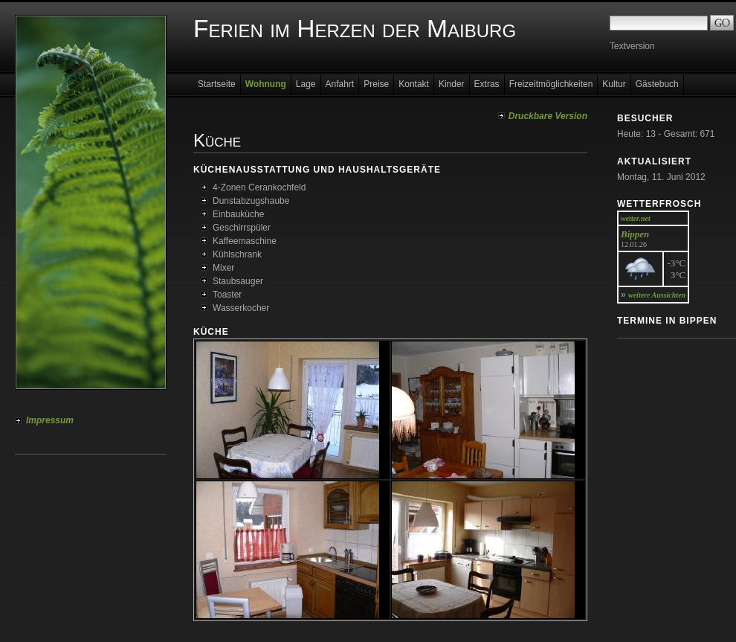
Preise (376, 84)
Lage (306, 84)
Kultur (613, 84)
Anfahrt (340, 84)
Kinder (452, 84)
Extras (487, 84)
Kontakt (413, 84)
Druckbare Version (548, 116)
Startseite (217, 84)
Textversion (632, 46)
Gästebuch (657, 84)
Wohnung (265, 84)
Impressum (50, 420)
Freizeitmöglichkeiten (551, 84)
